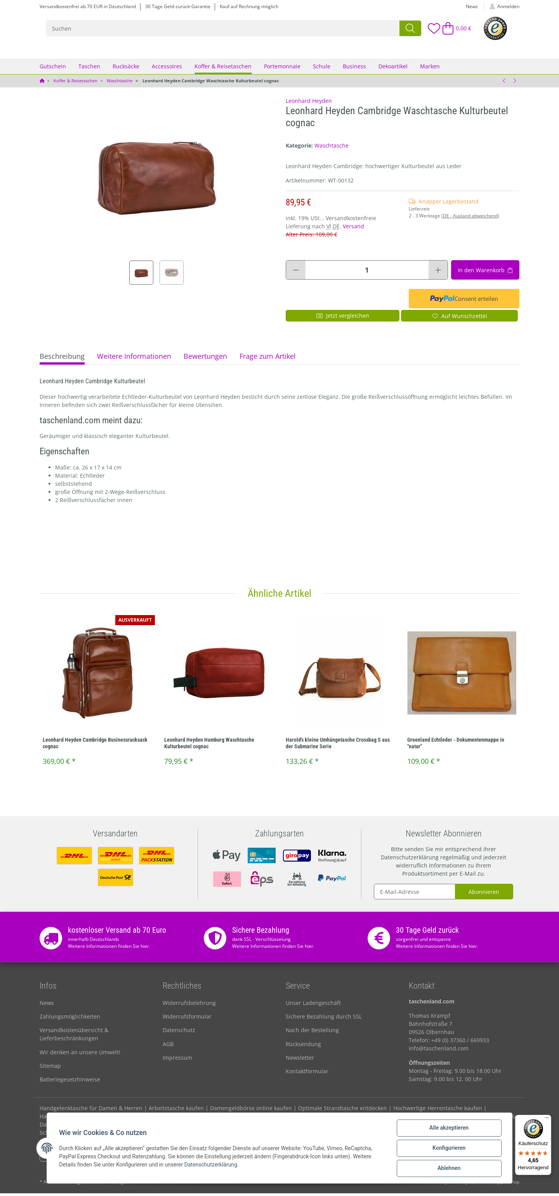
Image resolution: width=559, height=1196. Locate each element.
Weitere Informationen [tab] (134, 359)
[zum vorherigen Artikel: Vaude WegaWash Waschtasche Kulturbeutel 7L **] (504, 83)
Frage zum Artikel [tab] (268, 359)
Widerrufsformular (187, 1019)
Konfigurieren (448, 1148)
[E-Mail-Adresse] (414, 894)
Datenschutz (179, 1033)
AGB (168, 1046)
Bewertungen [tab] (205, 359)
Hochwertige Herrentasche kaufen (437, 1110)
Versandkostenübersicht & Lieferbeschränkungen (74, 1037)
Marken (430, 69)
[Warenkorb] (453, 30)
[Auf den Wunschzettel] (459, 319)
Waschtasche (331, 148)
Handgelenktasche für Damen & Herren (91, 1110)
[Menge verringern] (296, 273)
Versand (353, 229)
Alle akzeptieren (448, 1128)
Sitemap (50, 1068)
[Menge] (367, 273)
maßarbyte (460, 1184)
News (472, 6)
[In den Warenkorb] (485, 273)
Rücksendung (303, 1046)
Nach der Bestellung (312, 1033)
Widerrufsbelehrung (189, 1005)
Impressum (177, 1060)
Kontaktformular (307, 1074)
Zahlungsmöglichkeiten (70, 1019)
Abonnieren (484, 894)
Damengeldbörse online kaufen (251, 1110)
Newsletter (300, 1060)
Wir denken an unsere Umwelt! (80, 1055)
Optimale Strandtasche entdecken (342, 1110)
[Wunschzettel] (425, 30)
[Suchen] (272, 30)
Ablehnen (448, 1168)
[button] (501, 6)
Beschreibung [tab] (62, 359)
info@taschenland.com (439, 1051)
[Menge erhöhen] (438, 273)
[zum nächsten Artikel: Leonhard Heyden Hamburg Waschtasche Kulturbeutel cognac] (514, 83)
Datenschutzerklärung (410, 860)
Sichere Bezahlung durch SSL (324, 1019)
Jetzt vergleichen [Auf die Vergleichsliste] (342, 318)
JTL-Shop (510, 1184)
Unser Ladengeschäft (313, 1005)
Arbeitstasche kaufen (176, 1110)
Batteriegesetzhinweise (70, 1082)
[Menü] (546, 1119)
